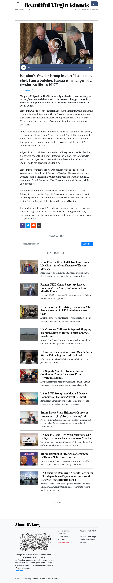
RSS (83, 543)
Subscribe (87, 244)
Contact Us (36, 579)
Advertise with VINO (88, 531)
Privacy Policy (53, 579)
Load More (56, 502)
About (44, 579)
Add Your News (64, 543)
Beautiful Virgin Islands (56, 5)
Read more (19, 571)
